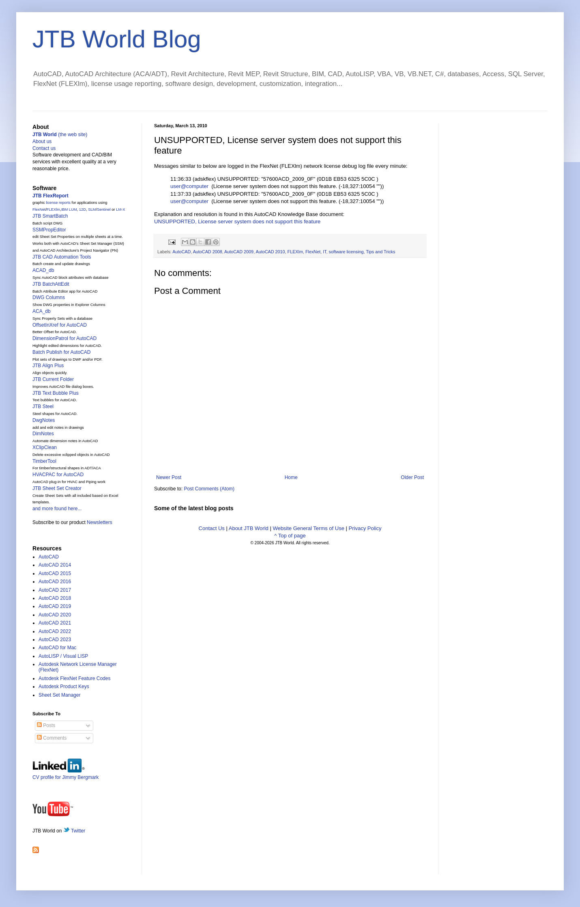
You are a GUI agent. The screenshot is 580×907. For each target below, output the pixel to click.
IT (324, 251)
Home (291, 477)
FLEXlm (295, 251)
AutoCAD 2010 (270, 251)
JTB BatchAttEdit (50, 284)
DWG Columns (48, 297)
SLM (92, 209)
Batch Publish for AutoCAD (61, 352)
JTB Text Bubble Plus (55, 393)
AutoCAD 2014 (55, 565)
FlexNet (312, 251)
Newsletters (99, 522)
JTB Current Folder (53, 379)
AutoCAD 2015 (55, 573)
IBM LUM (69, 209)
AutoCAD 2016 (55, 581)
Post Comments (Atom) (209, 489)
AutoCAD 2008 (207, 251)
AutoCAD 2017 (55, 590)
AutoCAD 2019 (55, 606)
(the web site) (59, 134)
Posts (46, 725)
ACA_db (41, 311)
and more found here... (57, 508)
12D (82, 209)
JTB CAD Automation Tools (61, 257)
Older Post (412, 477)
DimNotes (43, 433)
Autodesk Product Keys (64, 686)
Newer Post (168, 477)
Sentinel (104, 209)
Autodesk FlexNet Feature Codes (74, 678)
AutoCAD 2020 (55, 615)
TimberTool (44, 461)
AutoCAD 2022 (55, 631)
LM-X (120, 209)
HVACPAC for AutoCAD (58, 474)
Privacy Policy (365, 528)
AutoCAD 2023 (55, 639)
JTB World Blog (116, 39)
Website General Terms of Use (308, 528)
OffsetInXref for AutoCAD (59, 325)
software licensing (346, 251)
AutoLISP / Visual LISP (63, 656)
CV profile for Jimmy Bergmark (65, 774)
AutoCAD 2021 (55, 623)
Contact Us (212, 528)
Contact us (44, 148)
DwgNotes (43, 420)
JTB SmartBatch (50, 216)
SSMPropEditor (49, 230)
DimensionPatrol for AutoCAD (64, 338)
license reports (58, 203)
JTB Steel (43, 406)
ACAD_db (43, 270)
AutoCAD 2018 (55, 598)
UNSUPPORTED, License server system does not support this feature (237, 221)
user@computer (189, 186)
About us (42, 141)
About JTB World (249, 528)
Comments (52, 738)
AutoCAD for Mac (57, 647)
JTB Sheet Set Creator (57, 488)
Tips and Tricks (380, 251)
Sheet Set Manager (59, 695)
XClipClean (44, 447)
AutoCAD (181, 251)
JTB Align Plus (48, 365)
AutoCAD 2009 (238, 251)
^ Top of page (289, 536)
